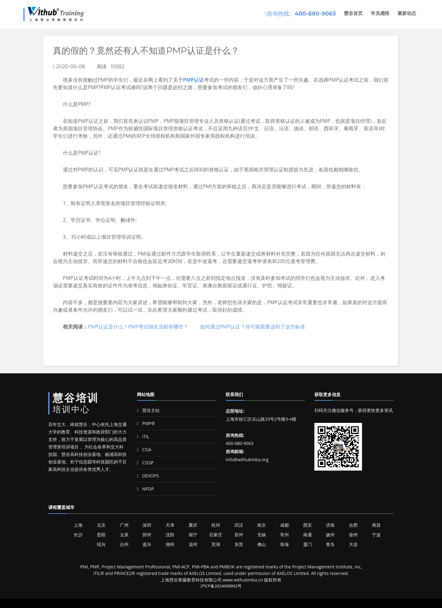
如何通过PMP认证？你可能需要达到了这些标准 (252, 326)
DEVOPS (148, 476)
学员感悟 (380, 13)
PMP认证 (193, 79)
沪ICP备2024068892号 (221, 586)
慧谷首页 (353, 13)
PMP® (146, 423)
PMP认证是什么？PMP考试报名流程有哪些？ (138, 326)
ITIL (143, 436)
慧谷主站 (148, 410)
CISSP (145, 463)
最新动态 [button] (406, 13)
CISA (144, 449)
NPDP (145, 489)
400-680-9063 (315, 13)
